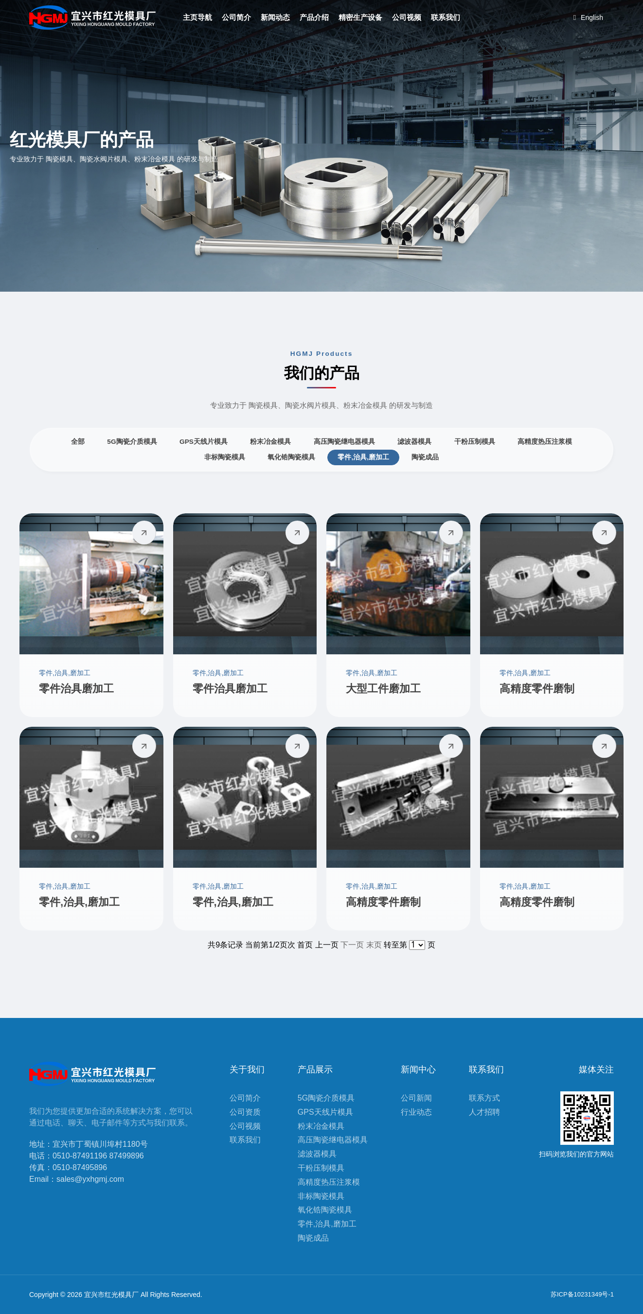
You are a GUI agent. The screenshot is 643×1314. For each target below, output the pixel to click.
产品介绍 (314, 17)
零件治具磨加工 (76, 689)
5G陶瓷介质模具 (132, 441)
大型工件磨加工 (383, 689)
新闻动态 (275, 17)
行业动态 (416, 1112)
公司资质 (245, 1112)
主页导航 (197, 17)
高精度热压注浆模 (545, 441)
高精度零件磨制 (537, 689)
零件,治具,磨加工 (363, 457)
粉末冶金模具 (270, 441)
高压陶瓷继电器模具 (344, 441)
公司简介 (236, 17)
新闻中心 (418, 1069)
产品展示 (315, 1069)
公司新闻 (416, 1098)
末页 (374, 945)
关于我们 (247, 1069)
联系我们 (445, 17)
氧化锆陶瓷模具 (291, 457)
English (588, 17)
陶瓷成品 (425, 457)
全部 (78, 441)
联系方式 (484, 1098)
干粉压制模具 (474, 441)
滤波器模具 (414, 441)
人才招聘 (484, 1112)
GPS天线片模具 (203, 441)
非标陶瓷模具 (224, 457)
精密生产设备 (360, 17)
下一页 (352, 945)
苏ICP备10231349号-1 (582, 1294)
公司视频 (406, 17)
